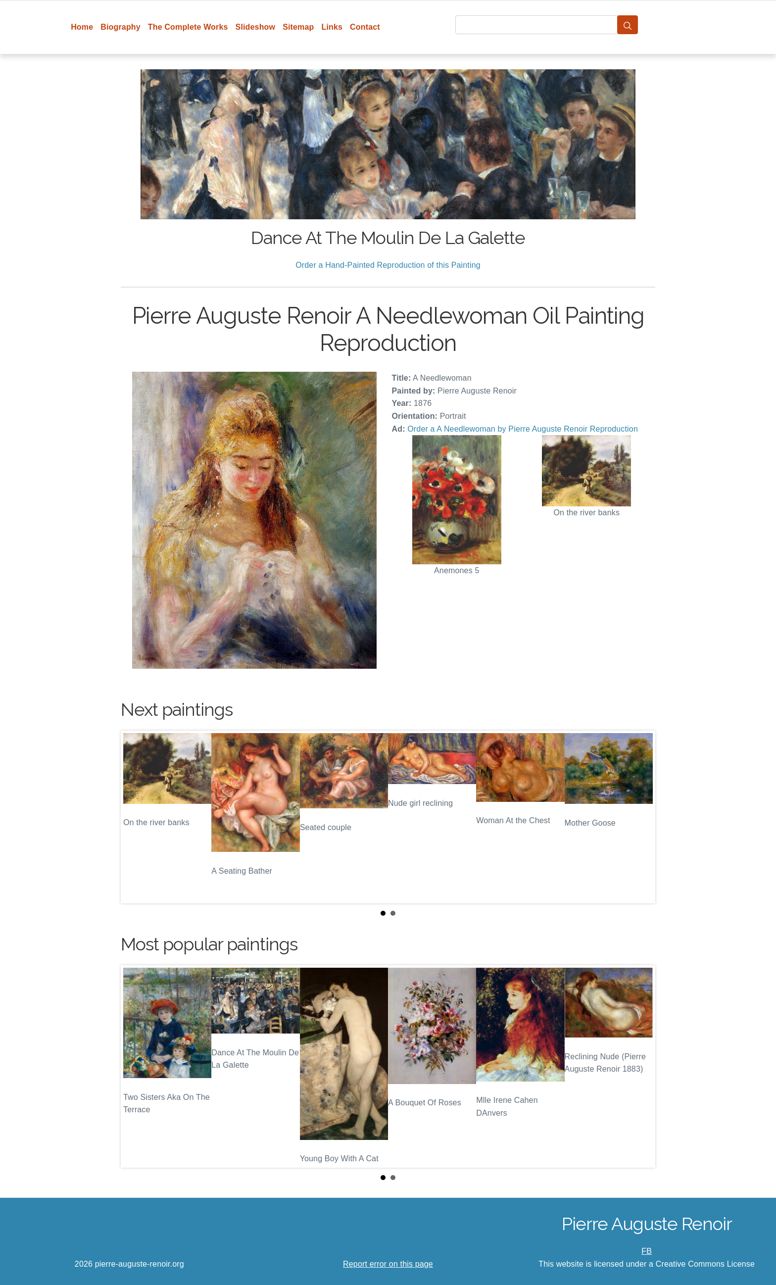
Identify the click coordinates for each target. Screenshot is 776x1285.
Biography (120, 27)
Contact (365, 27)
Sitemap (298, 27)
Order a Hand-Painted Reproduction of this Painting (388, 265)
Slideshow (256, 27)
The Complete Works (188, 27)
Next (640, 817)
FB (646, 1251)
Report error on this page (388, 1264)
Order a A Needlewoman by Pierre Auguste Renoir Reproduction (522, 429)
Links (332, 27)
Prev (136, 817)
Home (82, 27)
